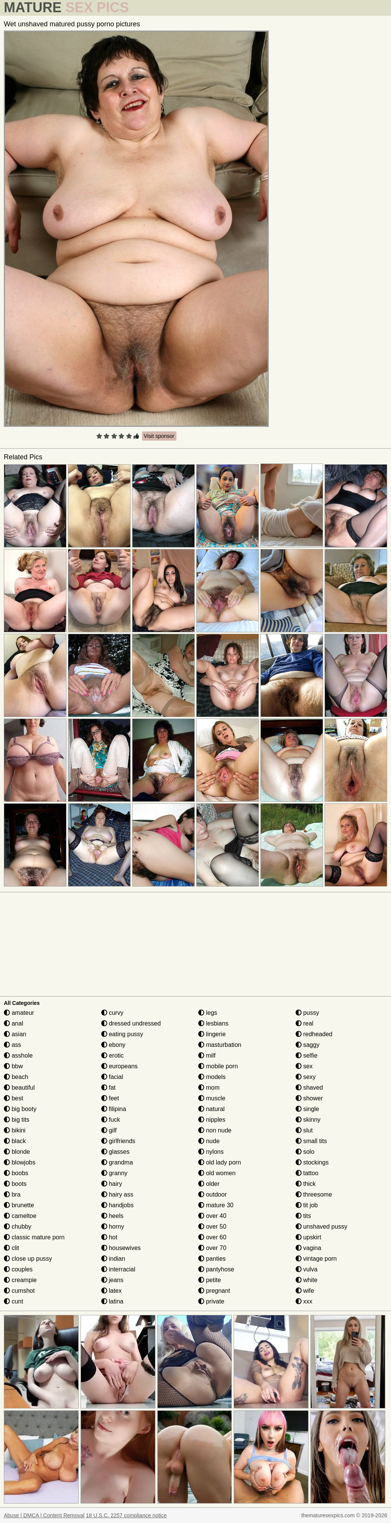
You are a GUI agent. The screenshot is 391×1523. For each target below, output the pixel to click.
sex (304, 1066)
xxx (304, 1301)
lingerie (212, 1034)
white (307, 1280)
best (13, 1098)
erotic (112, 1055)
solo (305, 1151)
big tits (16, 1119)
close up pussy (28, 1258)
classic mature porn (34, 1237)
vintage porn (316, 1258)
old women (217, 1173)
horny (112, 1226)
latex (111, 1290)
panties (212, 1258)
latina (112, 1301)
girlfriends (118, 1141)
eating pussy (122, 1034)
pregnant (214, 1290)
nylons (211, 1151)
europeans (119, 1066)
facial (112, 1077)
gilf (109, 1130)
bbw (13, 1066)
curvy (112, 1012)
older (209, 1184)
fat (108, 1087)
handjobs (117, 1205)
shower (309, 1098)
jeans (112, 1280)
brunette (19, 1205)
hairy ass (117, 1194)
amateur (19, 1012)
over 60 (212, 1237)
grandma (117, 1162)
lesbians (213, 1023)
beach (16, 1077)
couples (18, 1269)
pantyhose (216, 1269)
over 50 (212, 1226)
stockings (312, 1162)
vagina (309, 1248)
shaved (309, 1087)
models (212, 1077)
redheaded (314, 1034)
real (304, 1023)
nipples (211, 1119)
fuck (110, 1119)
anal (13, 1023)
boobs (16, 1173)
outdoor (212, 1194)
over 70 (212, 1248)
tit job (307, 1205)
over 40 (212, 1216)
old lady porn (219, 1162)
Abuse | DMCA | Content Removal (44, 1515)
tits (303, 1216)
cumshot (19, 1290)
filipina (113, 1109)
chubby (17, 1226)
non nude (214, 1130)
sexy (306, 1077)
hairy (111, 1184)
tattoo (307, 1173)
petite (209, 1280)
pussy (307, 1012)
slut (304, 1130)
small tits (311, 1141)
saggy (308, 1045)
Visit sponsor (159, 436)
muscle (211, 1098)
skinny (308, 1119)
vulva (307, 1269)
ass (12, 1045)
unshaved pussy (321, 1226)
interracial (118, 1269)
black (15, 1141)
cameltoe (20, 1216)
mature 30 (215, 1205)
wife (305, 1290)
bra (12, 1194)
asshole (18, 1055)
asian (15, 1034)
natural (211, 1109)
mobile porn (218, 1066)
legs (207, 1012)
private (211, 1301)
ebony (113, 1045)
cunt (13, 1301)
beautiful (19, 1087)
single (307, 1109)
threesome (314, 1194)
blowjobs (20, 1162)
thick (306, 1184)
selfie (307, 1055)
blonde (17, 1151)
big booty (20, 1109)
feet (110, 1098)
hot (109, 1237)
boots (15, 1184)
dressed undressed (131, 1023)
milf (206, 1055)
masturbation (219, 1045)
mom (209, 1087)
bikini (15, 1130)
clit (11, 1248)
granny (114, 1173)
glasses (115, 1151)
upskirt (309, 1237)
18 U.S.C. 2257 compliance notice (126, 1515)
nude (209, 1141)
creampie (20, 1280)
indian (113, 1258)
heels (112, 1216)
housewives (121, 1248)
